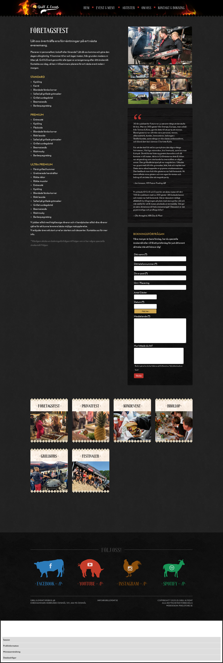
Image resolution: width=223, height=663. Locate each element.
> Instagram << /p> (132, 583)
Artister (128, 8)
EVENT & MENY (105, 8)
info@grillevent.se (107, 600)
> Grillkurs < (49, 456)
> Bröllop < (174, 406)
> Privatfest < (90, 406)
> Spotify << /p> (174, 583)
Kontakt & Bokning (171, 8)
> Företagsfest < (49, 406)
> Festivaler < (90, 456)
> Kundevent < (132, 406)
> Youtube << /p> (91, 583)
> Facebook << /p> (49, 583)
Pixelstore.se (186, 605)
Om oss (146, 8)
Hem (87, 8)
